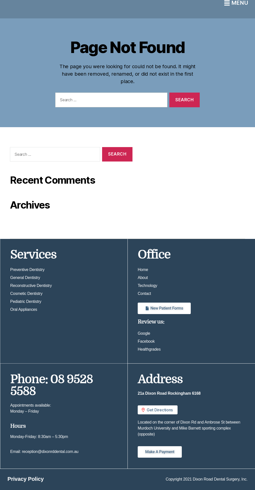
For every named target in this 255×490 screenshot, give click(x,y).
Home (143, 270)
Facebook (146, 341)
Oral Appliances (23, 309)
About (143, 277)
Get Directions (157, 409)
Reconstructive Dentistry (31, 285)
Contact (144, 293)
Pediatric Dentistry (25, 301)
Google (144, 333)
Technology (147, 285)
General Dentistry (25, 277)
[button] (191, 409)
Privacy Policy (25, 479)
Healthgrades (149, 349)
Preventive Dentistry (27, 270)
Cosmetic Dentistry (26, 293)
